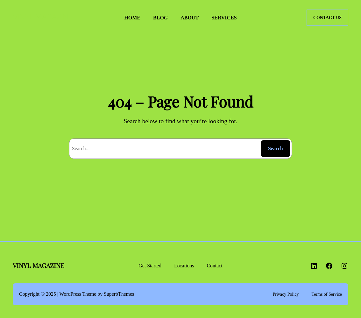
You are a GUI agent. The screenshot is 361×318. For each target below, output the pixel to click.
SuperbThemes (119, 294)
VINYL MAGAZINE (43, 17)
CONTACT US (327, 17)
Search (275, 148)
